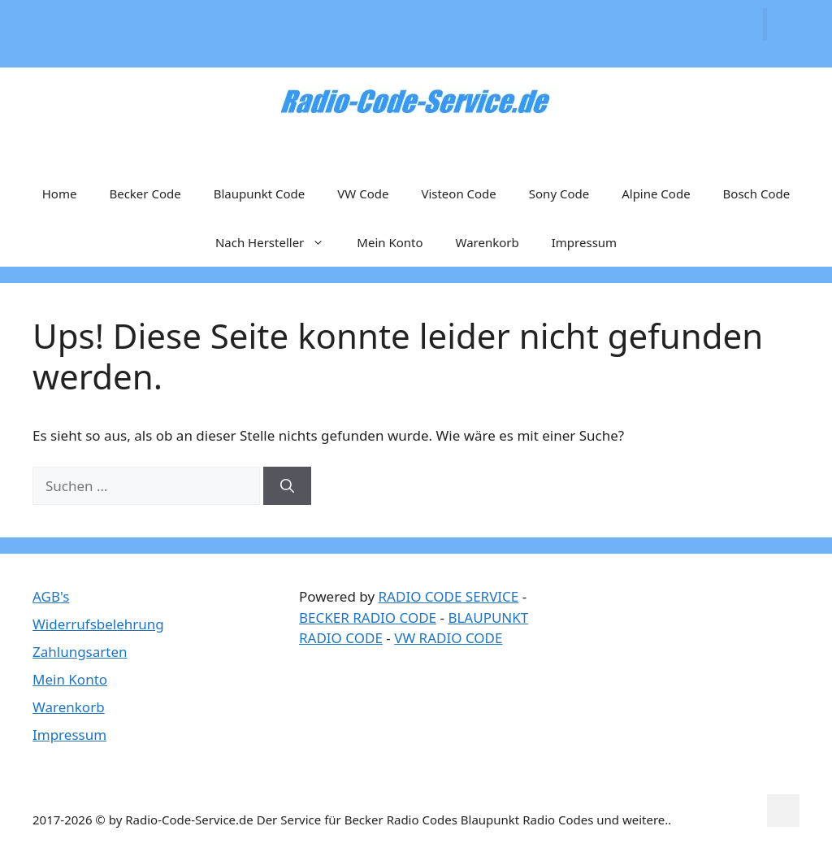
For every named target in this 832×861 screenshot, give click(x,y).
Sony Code (559, 193)
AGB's (50, 596)
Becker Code (144, 193)
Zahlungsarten (80, 651)
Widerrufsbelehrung (98, 624)
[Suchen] (287, 486)
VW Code (362, 193)
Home (59, 193)
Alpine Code (656, 193)
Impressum (584, 242)
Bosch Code (757, 193)
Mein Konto (389, 242)
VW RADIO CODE (448, 637)
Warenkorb (487, 242)
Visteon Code (458, 193)
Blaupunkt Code (260, 193)
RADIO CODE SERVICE (449, 596)
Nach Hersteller (277, 242)
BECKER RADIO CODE (367, 617)
